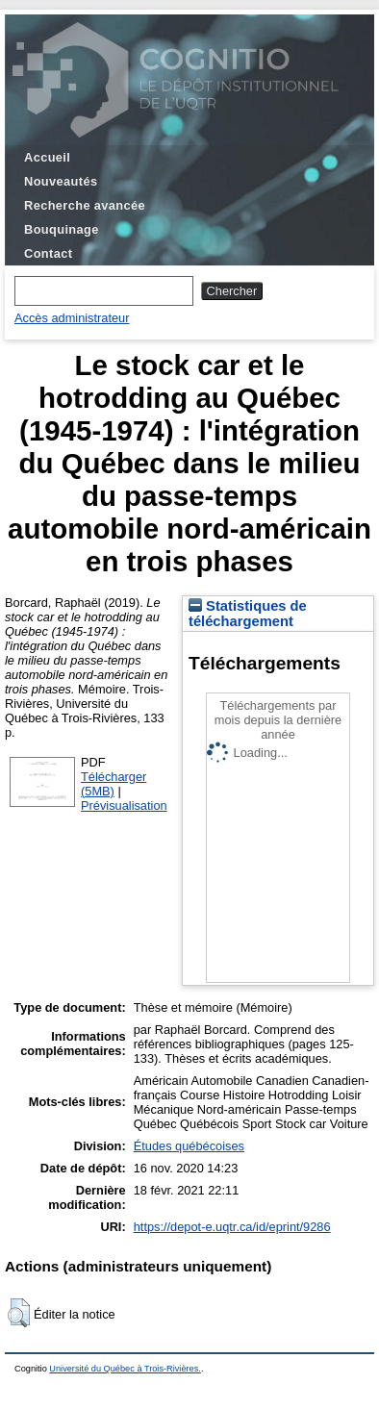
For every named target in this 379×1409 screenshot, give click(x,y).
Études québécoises (189, 1146)
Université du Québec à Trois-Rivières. (125, 1368)
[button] (19, 1312)
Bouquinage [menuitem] (61, 229)
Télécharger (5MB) (113, 783)
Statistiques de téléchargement (248, 613)
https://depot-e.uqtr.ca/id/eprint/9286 (232, 1227)
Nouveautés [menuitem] (60, 181)
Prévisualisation (124, 805)
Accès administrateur (71, 318)
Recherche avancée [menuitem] (84, 205)
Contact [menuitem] (48, 253)
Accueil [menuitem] (47, 157)
